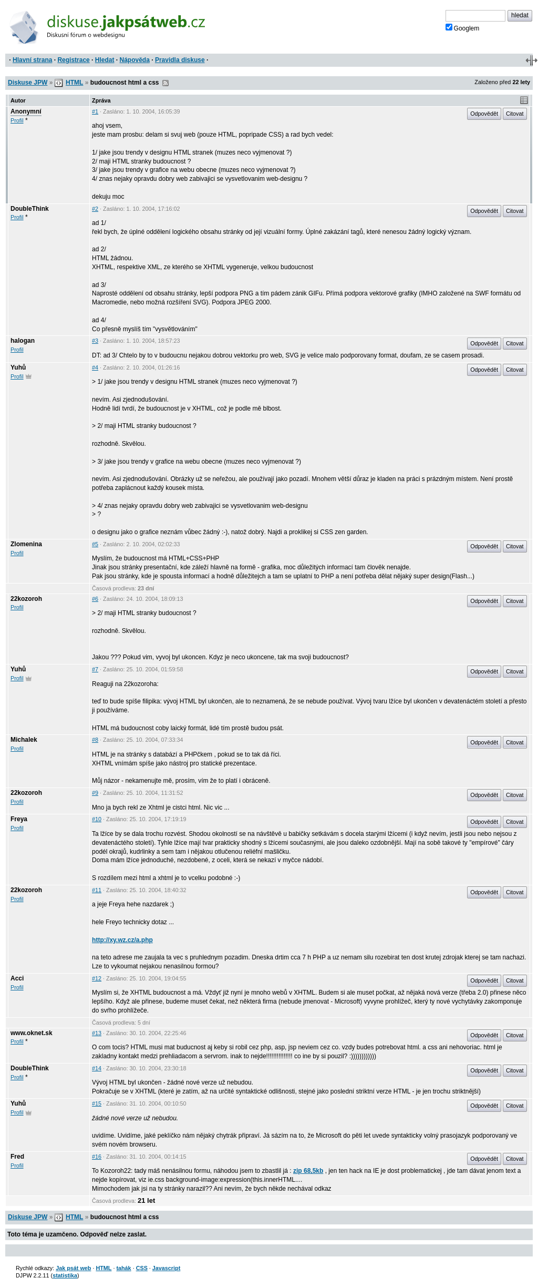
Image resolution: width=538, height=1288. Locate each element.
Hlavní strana (32, 60)
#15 (96, 1103)
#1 (95, 111)
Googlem (463, 28)
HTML (74, 82)
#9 (95, 793)
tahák (123, 1268)
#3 (95, 341)
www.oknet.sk (32, 1033)
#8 (95, 740)
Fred (17, 1156)
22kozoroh (26, 598)
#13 (96, 1033)
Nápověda (135, 60)
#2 (95, 209)
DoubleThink (30, 208)
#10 (96, 819)
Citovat (515, 113)
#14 (96, 1068)
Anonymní (26, 111)
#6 (95, 599)
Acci (17, 978)
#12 (96, 978)
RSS (165, 83)
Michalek (24, 739)
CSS (142, 1268)
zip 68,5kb (308, 1170)
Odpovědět (484, 113)
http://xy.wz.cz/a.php (122, 940)
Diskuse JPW (27, 82)
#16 (96, 1156)
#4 (95, 367)
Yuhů (18, 367)
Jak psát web (73, 1268)
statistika (65, 1275)
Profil (17, 120)
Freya (19, 819)
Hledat (105, 60)
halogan (23, 340)
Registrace (73, 60)
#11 (96, 890)
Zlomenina (26, 544)
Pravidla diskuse (180, 60)
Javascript (166, 1268)
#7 (95, 669)
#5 (95, 544)
